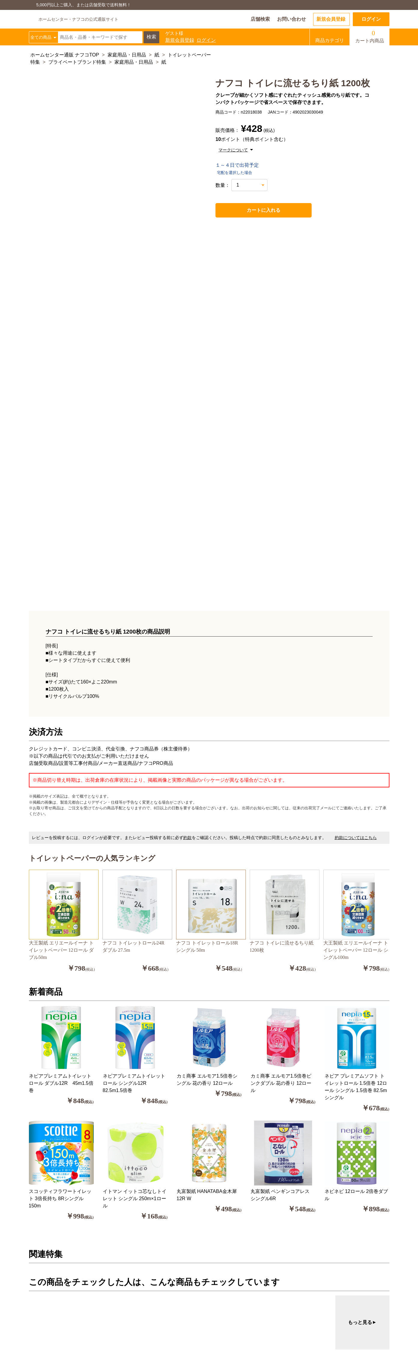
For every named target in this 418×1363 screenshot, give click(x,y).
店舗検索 (260, 19)
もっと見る (362, 1322)
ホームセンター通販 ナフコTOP (64, 54)
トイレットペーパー (189, 54)
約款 (187, 837)
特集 (35, 62)
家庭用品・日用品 (127, 54)
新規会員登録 (330, 19)
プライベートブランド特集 (77, 62)
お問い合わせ (291, 19)
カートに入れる (250, 210)
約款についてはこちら (356, 837)
